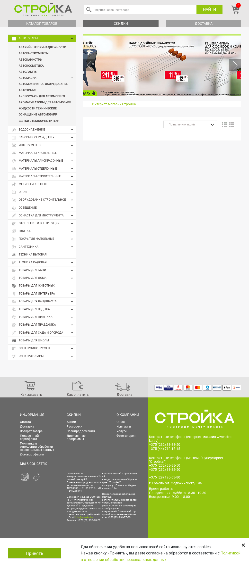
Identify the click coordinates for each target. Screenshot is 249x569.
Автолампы (28, 72)
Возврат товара (31, 431)
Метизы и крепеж (44, 184)
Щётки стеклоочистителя (39, 121)
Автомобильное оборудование (43, 84)
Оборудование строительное (44, 200)
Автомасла (47, 78)
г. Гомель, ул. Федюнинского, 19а (175, 483)
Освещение (44, 207)
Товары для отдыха (44, 309)
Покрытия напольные (44, 239)
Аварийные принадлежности (42, 47)
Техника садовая (44, 262)
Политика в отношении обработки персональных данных (37, 446)
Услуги (121, 431)
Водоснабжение (44, 129)
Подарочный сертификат (29, 437)
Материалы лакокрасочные (44, 161)
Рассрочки (74, 426)
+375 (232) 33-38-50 (164, 444)
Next (235, 65)
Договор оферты (32, 454)
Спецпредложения (81, 431)
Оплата (25, 421)
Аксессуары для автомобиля (42, 96)
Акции (71, 421)
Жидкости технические (38, 108)
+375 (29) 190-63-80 (164, 477)
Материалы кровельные (44, 153)
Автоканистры (30, 59)
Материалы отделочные (44, 168)
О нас (120, 421)
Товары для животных (33, 286)
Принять (34, 553)
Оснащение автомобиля (38, 114)
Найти (209, 9)
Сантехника (44, 246)
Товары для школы (30, 340)
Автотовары (44, 38)
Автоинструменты (33, 53)
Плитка (44, 231)
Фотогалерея (125, 435)
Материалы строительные (44, 176)
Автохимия (27, 90)
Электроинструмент (44, 348)
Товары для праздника (44, 325)
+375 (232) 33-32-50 (164, 469)
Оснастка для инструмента (44, 215)
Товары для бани (44, 270)
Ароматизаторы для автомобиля (45, 102)
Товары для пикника (44, 317)
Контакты (123, 426)
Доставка (204, 23)
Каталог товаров (41, 23)
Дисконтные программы (76, 437)
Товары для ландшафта (44, 301)
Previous (89, 65)
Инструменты (44, 145)
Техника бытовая (29, 254)
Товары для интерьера (44, 293)
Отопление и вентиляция (44, 223)
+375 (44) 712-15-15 (164, 449)
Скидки (121, 23)
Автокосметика (31, 65)
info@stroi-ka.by (84, 517)
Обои (44, 192)
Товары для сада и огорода (44, 332)
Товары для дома (44, 278)
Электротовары (44, 356)
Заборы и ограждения (44, 137)
